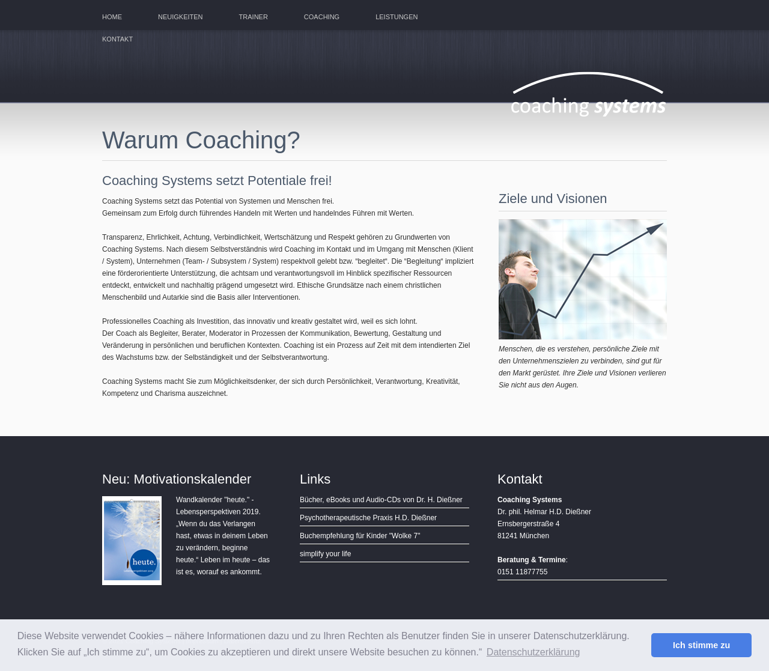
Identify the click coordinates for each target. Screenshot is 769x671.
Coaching (321, 16)
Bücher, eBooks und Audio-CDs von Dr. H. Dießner (381, 500)
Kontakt (117, 39)
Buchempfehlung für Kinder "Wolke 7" (360, 536)
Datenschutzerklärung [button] (533, 652)
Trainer (253, 16)
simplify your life (325, 554)
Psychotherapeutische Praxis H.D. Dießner (368, 518)
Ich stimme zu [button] (701, 645)
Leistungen (396, 16)
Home (112, 16)
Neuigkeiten (180, 16)
